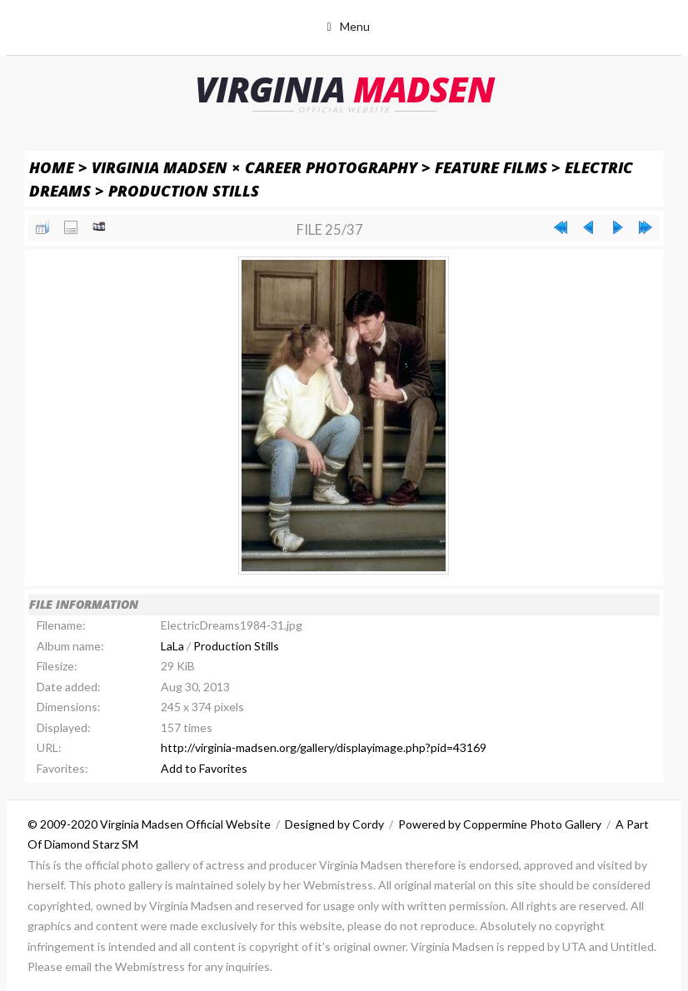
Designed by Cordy (334, 824)
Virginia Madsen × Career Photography (254, 167)
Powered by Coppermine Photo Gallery (499, 824)
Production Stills (183, 190)
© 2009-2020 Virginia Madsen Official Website (149, 824)
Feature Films (491, 167)
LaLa (172, 646)
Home (51, 167)
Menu (355, 26)
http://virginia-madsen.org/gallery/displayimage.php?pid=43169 (323, 747)
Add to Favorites (204, 768)
